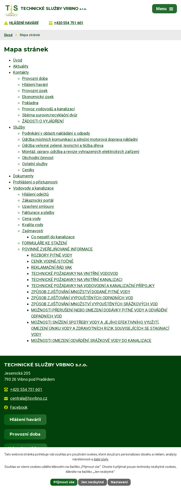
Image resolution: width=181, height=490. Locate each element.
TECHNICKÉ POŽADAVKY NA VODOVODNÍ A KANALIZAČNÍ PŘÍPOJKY (93, 285)
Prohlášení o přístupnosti (35, 182)
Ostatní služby (35, 163)
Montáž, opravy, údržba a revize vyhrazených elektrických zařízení (80, 151)
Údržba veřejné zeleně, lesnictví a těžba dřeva (62, 145)
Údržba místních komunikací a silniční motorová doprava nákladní (80, 139)
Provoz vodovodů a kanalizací (48, 109)
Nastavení (120, 482)
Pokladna (30, 102)
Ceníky (28, 169)
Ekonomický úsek (38, 96)
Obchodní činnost (37, 157)
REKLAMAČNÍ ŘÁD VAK (51, 267)
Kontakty (21, 72)
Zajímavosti (32, 230)
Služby (19, 127)
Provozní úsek (35, 90)
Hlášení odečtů (35, 194)
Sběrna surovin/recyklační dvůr (49, 115)
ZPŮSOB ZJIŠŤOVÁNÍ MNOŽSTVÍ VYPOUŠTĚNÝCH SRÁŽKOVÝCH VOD (94, 304)
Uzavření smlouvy (38, 206)
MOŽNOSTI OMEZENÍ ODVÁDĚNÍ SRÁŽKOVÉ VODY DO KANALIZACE (91, 340)
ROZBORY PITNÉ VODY (51, 255)
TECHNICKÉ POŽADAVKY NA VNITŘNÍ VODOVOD (74, 273)
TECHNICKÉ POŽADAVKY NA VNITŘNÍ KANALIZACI (76, 279)
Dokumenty (23, 176)
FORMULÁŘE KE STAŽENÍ (44, 243)
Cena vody (31, 218)
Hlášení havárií (35, 84)
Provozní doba (35, 78)
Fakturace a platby (38, 212)
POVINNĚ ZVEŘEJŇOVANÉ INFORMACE (57, 249)
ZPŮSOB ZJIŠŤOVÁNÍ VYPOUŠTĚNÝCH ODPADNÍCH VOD (82, 297)
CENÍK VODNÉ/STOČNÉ (52, 261)
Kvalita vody (32, 224)
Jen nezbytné (92, 482)
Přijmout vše (63, 482)
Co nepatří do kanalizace (53, 237)
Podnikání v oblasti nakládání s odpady (56, 133)
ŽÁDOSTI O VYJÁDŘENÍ (43, 121)
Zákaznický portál (37, 200)
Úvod (8, 35)
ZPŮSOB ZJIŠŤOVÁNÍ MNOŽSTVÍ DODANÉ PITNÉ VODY (80, 291)
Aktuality (20, 66)
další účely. (101, 459)
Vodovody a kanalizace (33, 188)
